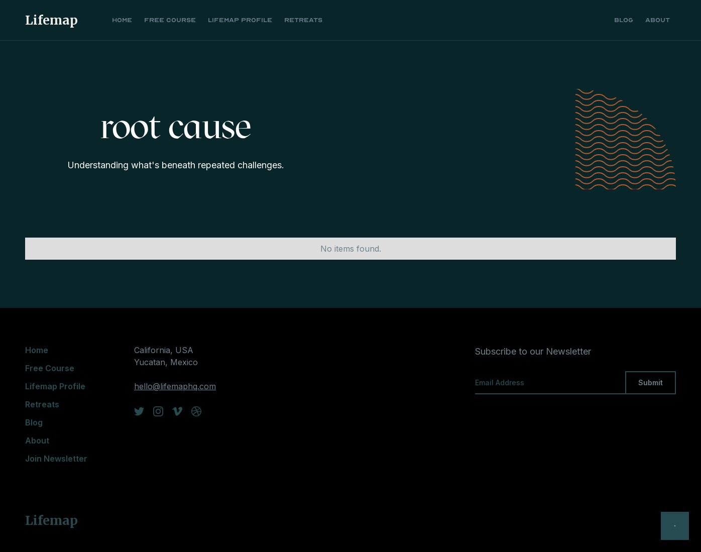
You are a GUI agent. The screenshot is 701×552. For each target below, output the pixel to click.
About (657, 20)
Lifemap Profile (240, 20)
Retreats (303, 20)
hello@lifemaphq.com (175, 386)
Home (122, 20)
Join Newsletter (56, 459)
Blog (623, 20)
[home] (56, 20)
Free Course (170, 20)
